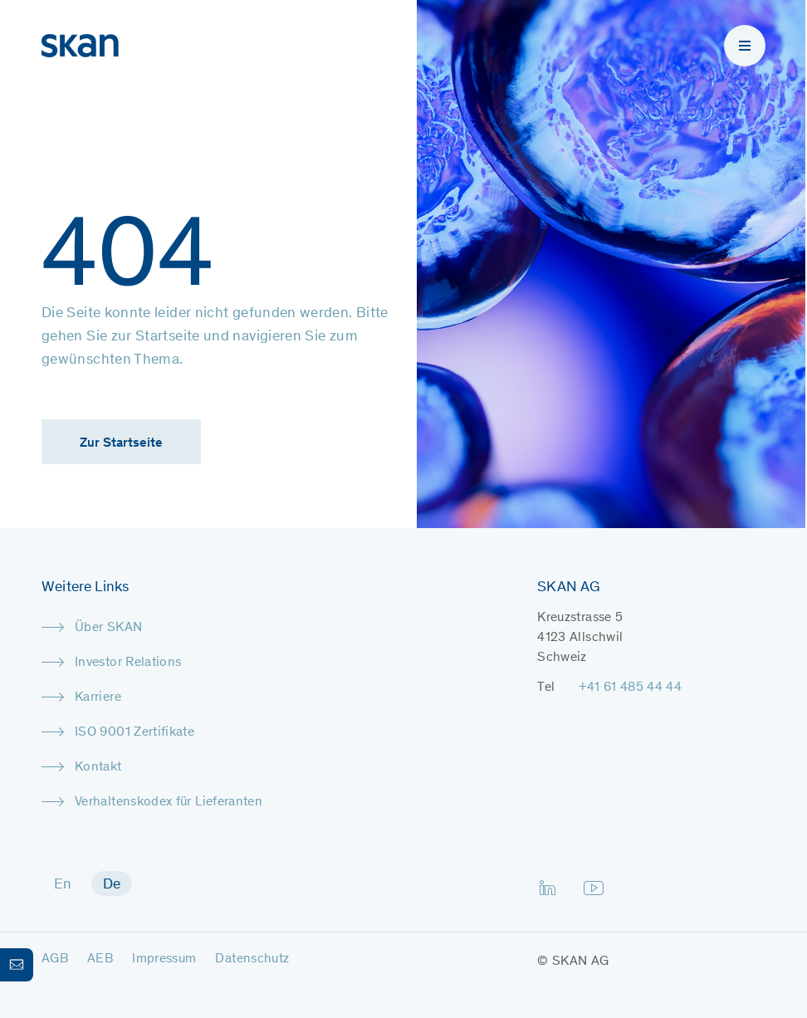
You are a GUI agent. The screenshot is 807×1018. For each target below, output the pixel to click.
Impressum (164, 959)
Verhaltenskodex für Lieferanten (168, 802)
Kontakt (98, 767)
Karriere (98, 697)
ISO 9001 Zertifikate (134, 732)
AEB (100, 959)
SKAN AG (580, 961)
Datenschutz (252, 959)
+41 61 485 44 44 (630, 687)
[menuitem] (63, 883)
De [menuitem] (112, 885)
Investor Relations (128, 662)
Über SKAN (108, 627)
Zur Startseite (121, 443)
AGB (55, 959)
